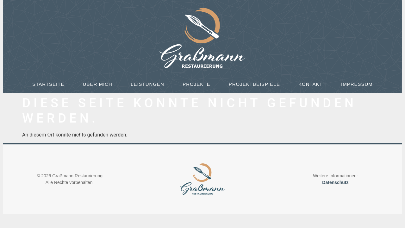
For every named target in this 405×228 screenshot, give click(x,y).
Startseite (48, 84)
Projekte (196, 84)
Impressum (357, 84)
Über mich (97, 84)
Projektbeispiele (254, 84)
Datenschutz (335, 182)
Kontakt (310, 84)
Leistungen (147, 84)
